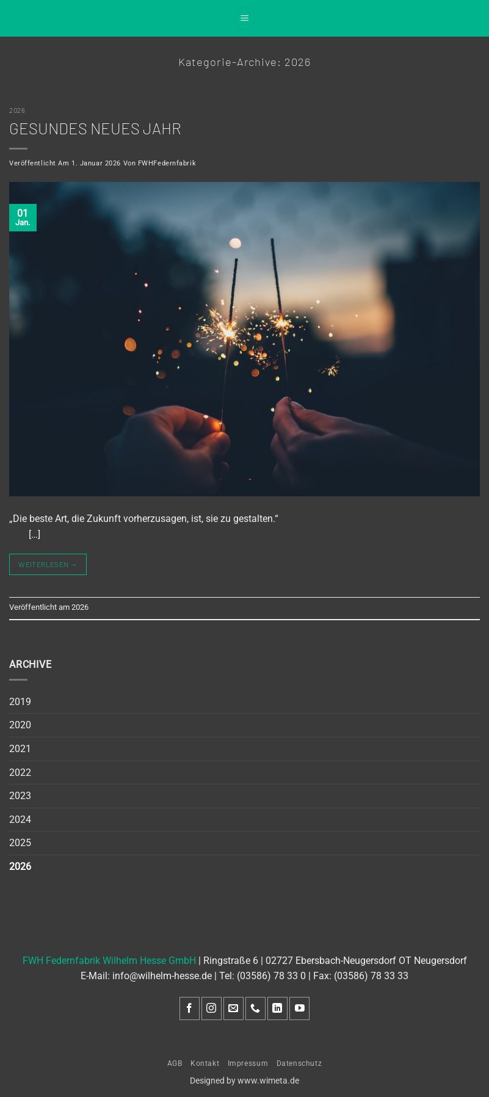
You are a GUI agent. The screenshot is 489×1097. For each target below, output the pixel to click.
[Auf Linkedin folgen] (277, 1009)
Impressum (248, 1063)
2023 (20, 796)
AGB (175, 1063)
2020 (20, 725)
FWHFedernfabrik (167, 163)
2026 (17, 110)
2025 (20, 843)
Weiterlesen (48, 564)
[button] (245, 18)
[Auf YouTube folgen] (299, 1009)
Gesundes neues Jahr (95, 127)
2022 (20, 772)
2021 (20, 749)
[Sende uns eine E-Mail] (233, 1009)
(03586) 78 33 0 (271, 976)
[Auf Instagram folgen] (211, 1009)
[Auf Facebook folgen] (189, 1009)
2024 (20, 819)
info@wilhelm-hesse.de (162, 976)
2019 (20, 702)
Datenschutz (299, 1063)
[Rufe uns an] (255, 1009)
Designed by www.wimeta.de (244, 1081)
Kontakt (204, 1063)
